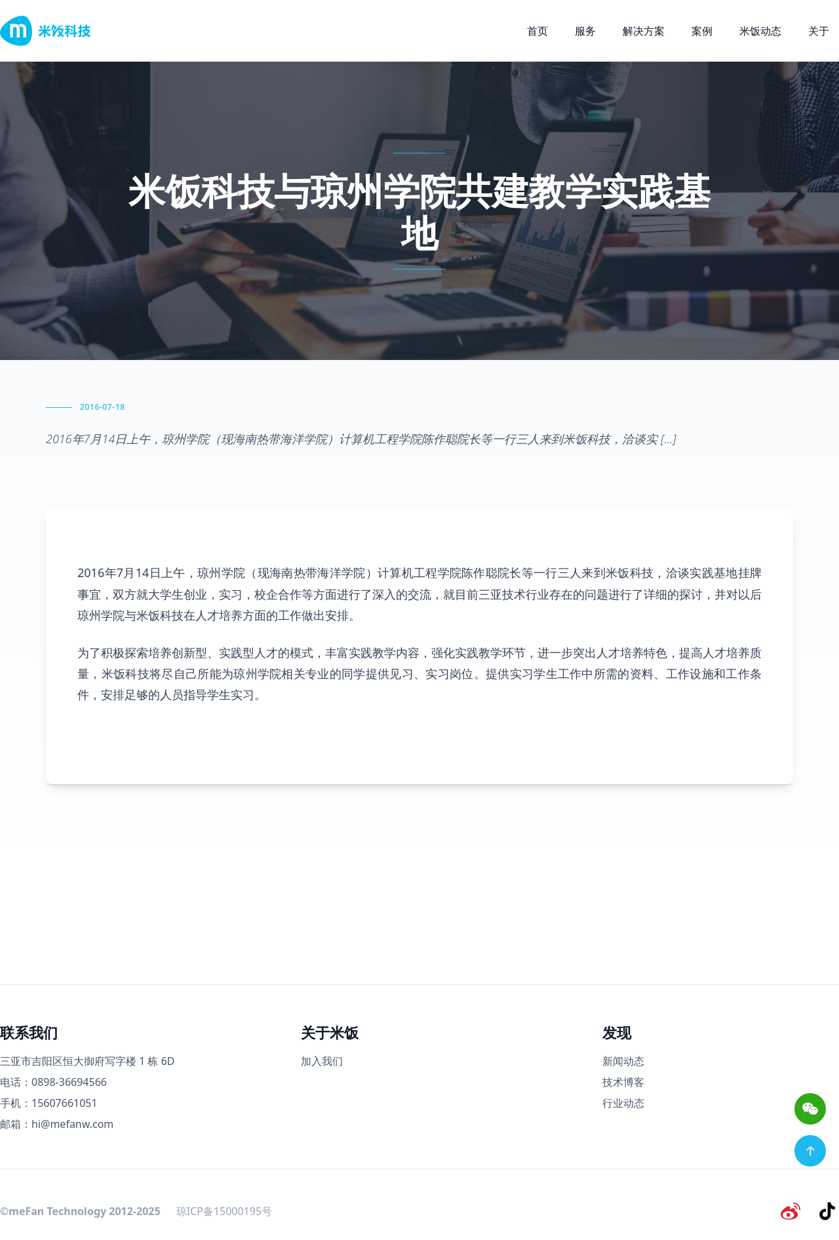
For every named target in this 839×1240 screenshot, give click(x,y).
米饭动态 (760, 30)
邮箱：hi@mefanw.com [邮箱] (56, 1124)
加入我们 (322, 1061)
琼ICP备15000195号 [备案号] (224, 1210)
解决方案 (644, 30)
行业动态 (623, 1103)
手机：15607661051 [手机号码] (49, 1103)
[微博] (794, 1209)
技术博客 (623, 1082)
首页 (537, 30)
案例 (702, 30)
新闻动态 (623, 1061)
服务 (585, 30)
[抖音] (828, 1209)
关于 (818, 30)
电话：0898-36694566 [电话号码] (53, 1082)
